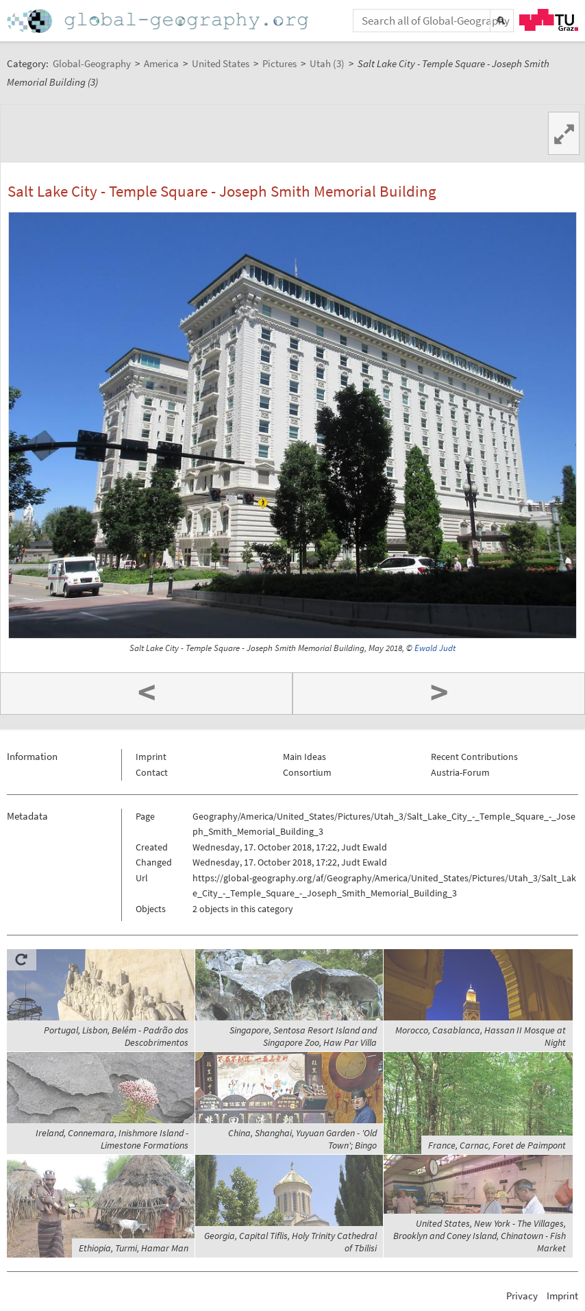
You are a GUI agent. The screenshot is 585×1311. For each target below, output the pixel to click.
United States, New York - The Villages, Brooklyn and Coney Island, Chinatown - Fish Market (479, 1235)
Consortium (307, 772)
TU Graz (548, 20)
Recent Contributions (474, 756)
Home (159, 21)
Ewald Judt (435, 648)
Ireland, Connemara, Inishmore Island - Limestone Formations (112, 1139)
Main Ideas (304, 756)
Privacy (522, 1295)
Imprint (151, 756)
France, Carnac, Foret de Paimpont (497, 1145)
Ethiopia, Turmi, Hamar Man (133, 1248)
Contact (152, 772)
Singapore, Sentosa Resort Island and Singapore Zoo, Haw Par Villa (303, 1036)
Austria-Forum (460, 772)
